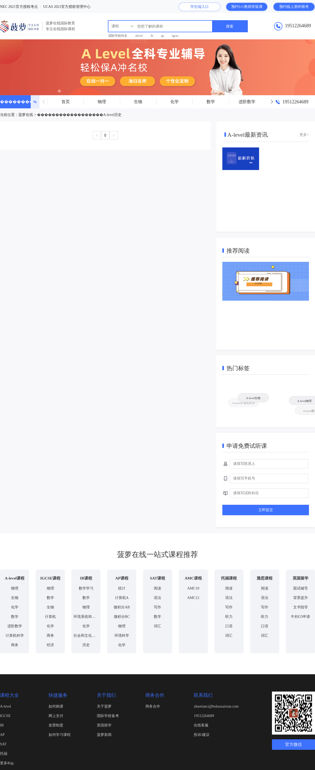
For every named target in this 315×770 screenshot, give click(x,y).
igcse (175, 36)
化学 (174, 101)
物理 (102, 101)
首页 (65, 101)
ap (162, 36)
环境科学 (121, 636)
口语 (229, 626)
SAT (3, 744)
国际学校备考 (108, 716)
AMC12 (193, 598)
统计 (121, 588)
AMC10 (193, 588)
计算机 (50, 617)
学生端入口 (199, 7)
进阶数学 (247, 101)
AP (2, 735)
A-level (5, 706)
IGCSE (5, 716)
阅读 (157, 588)
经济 (50, 645)
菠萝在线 (25, 115)
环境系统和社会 (86, 617)
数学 (211, 101)
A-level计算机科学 (244, 404)
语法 (157, 598)
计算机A (122, 598)
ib (152, 36)
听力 (229, 617)
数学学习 (86, 588)
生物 (138, 101)
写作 (157, 607)
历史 (86, 645)
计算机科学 (15, 636)
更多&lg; (7, 763)
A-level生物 (252, 396)
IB (2, 725)
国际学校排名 (117, 36)
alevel (139, 36)
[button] (272, 101)
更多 (303, 135)
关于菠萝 (104, 706)
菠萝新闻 (104, 735)
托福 (3, 754)
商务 (14, 645)
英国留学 (104, 725)
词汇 (157, 626)
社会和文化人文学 (88, 636)
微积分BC (122, 617)
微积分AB (122, 607)
